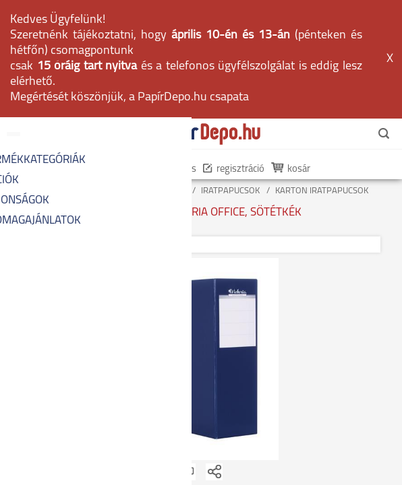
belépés (174, 52)
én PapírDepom (106, 52)
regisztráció (234, 52)
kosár (292, 52)
